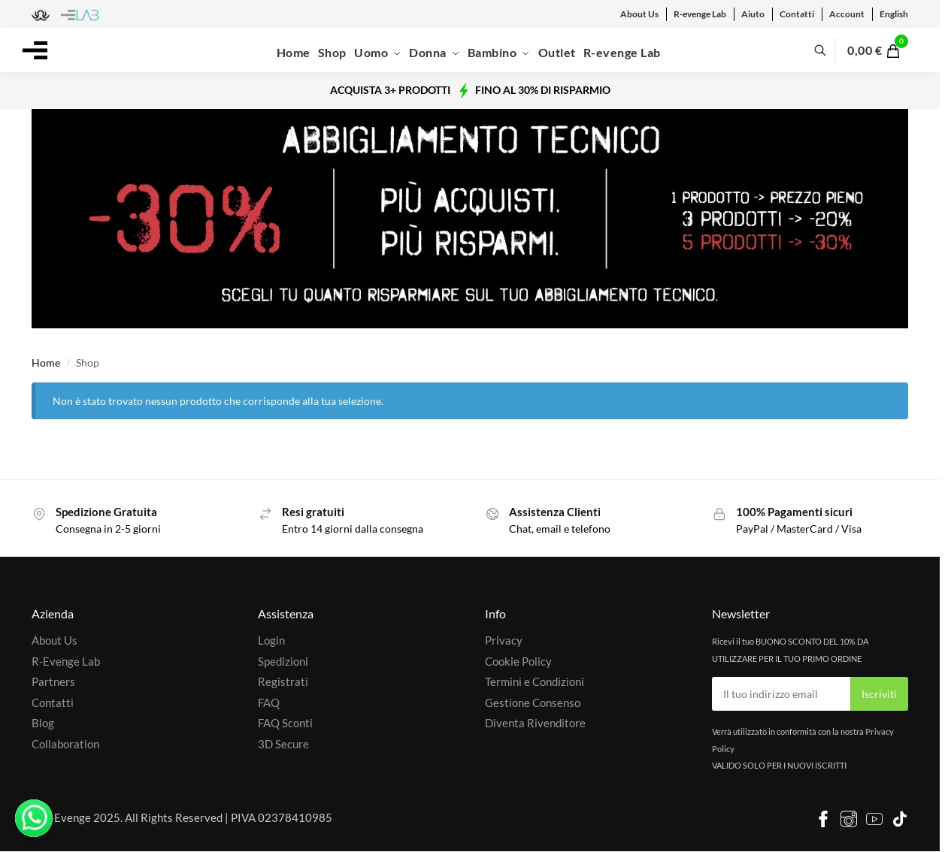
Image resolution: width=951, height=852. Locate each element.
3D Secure (283, 744)
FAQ (269, 702)
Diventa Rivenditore (535, 723)
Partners (53, 681)
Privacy (503, 640)
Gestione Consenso (532, 702)
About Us (639, 14)
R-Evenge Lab (66, 661)
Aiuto (753, 14)
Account (847, 14)
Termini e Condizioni (534, 681)
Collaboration (65, 744)
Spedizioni (283, 661)
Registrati (283, 681)
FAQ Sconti (285, 723)
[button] (882, 50)
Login (271, 640)
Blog (43, 723)
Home (46, 363)
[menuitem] (894, 14)
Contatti (797, 14)
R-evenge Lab (700, 14)
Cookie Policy (518, 661)
